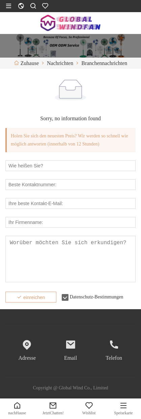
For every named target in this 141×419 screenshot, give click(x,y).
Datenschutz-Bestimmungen (96, 296)
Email (70, 358)
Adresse (27, 358)
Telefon (114, 358)
